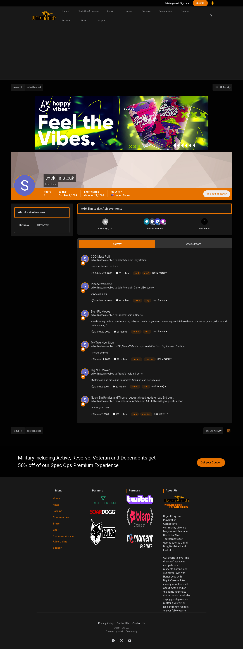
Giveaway (146, 11)
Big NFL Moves (100, 311)
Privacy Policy (106, 623)
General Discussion (144, 287)
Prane (121, 315)
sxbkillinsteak (98, 260)
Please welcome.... (102, 284)
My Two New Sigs (102, 342)
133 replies (120, 414)
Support (101, 20)
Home (66, 11)
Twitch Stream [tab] (192, 243)
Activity (111, 11)
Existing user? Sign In (177, 3)
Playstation (140, 260)
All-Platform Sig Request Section (166, 346)
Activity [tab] (117, 243)
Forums (185, 11)
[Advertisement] (121, 52)
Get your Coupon (211, 462)
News (129, 11)
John (120, 260)
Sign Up (200, 3)
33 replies (122, 300)
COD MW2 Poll (100, 256)
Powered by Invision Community (121, 631)
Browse (66, 20)
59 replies (122, 273)
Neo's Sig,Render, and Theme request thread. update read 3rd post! (132, 397)
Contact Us (123, 623)
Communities (165, 11)
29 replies (120, 331)
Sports (139, 315)
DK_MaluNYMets (127, 346)
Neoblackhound (126, 401)
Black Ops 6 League (88, 11)
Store (83, 20)
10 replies (120, 359)
